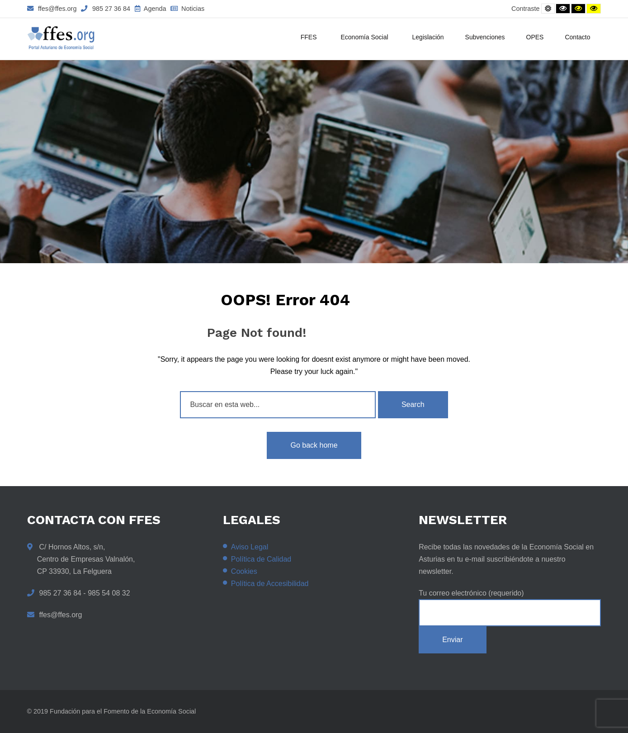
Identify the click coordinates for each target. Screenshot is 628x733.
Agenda (150, 8)
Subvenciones (485, 37)
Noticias (187, 8)
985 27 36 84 (105, 8)
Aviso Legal (249, 547)
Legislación (428, 37)
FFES (310, 38)
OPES (535, 37)
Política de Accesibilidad (270, 583)
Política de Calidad (261, 559)
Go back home (313, 445)
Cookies (244, 571)
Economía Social (365, 38)
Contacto (577, 37)
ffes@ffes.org (52, 8)
